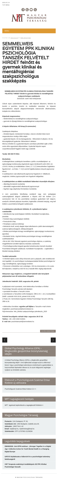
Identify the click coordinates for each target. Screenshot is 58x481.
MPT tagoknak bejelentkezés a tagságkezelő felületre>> (24, 405)
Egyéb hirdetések (47, 331)
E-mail (31, 9)
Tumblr (27, 9)
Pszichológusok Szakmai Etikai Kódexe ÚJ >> (20, 389)
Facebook (23, 9)
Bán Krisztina (26, 38)
